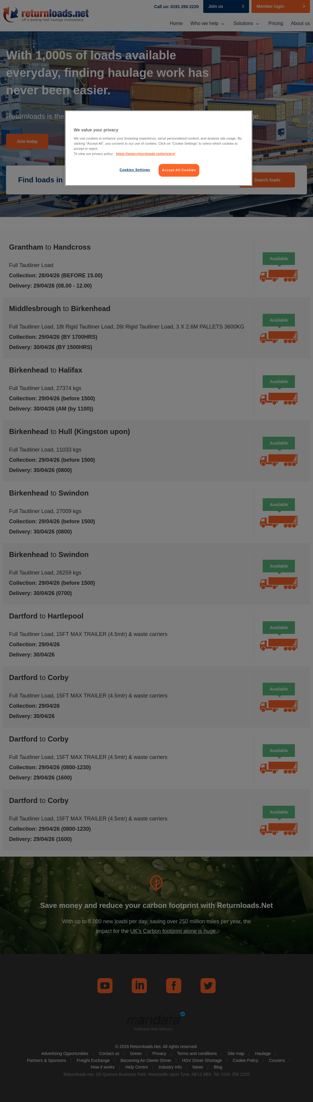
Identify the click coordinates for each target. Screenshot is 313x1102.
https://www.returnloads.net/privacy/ (145, 154)
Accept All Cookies (179, 170)
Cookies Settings (134, 170)
